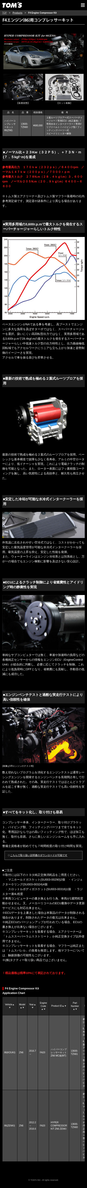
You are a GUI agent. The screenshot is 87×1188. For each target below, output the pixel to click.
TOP (4, 13)
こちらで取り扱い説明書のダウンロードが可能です (38, 855)
